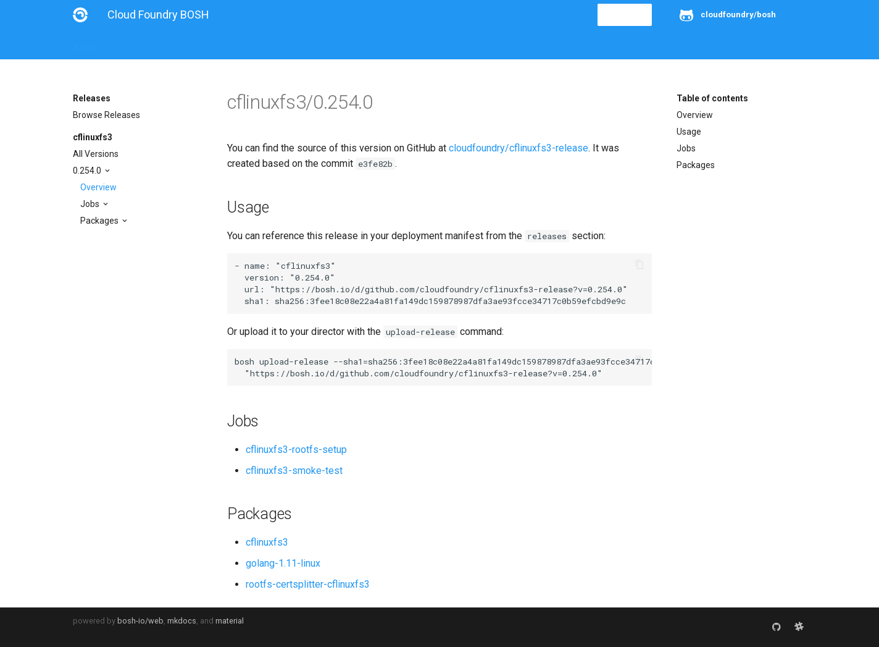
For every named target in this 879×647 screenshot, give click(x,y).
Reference (235, 44)
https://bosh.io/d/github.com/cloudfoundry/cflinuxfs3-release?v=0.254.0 (448, 289)
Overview (98, 187)
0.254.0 (88, 170)
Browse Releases (106, 115)
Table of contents (712, 98)
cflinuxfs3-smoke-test (294, 470)
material (229, 620)
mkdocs (181, 620)
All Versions (96, 154)
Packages (100, 221)
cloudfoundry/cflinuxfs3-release (518, 148)
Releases (344, 44)
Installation (134, 44)
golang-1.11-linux (283, 563)
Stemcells (291, 44)
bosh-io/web (140, 620)
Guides (185, 44)
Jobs (90, 204)
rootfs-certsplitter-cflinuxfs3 (308, 584)
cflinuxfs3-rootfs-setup (296, 449)
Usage (689, 132)
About (85, 44)
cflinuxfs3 (92, 137)
